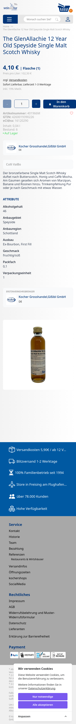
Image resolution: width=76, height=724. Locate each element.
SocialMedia (17, 584)
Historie (14, 537)
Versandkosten (18, 80)
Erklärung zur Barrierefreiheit (29, 636)
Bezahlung (16, 549)
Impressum (17, 601)
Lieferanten (17, 629)
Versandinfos (18, 566)
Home (6, 26)
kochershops (18, 578)
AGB (12, 607)
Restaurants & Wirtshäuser (27, 559)
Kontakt (14, 531)
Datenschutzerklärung (41, 688)
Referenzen (17, 554)
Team (12, 543)
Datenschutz (17, 623)
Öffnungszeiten (19, 572)
